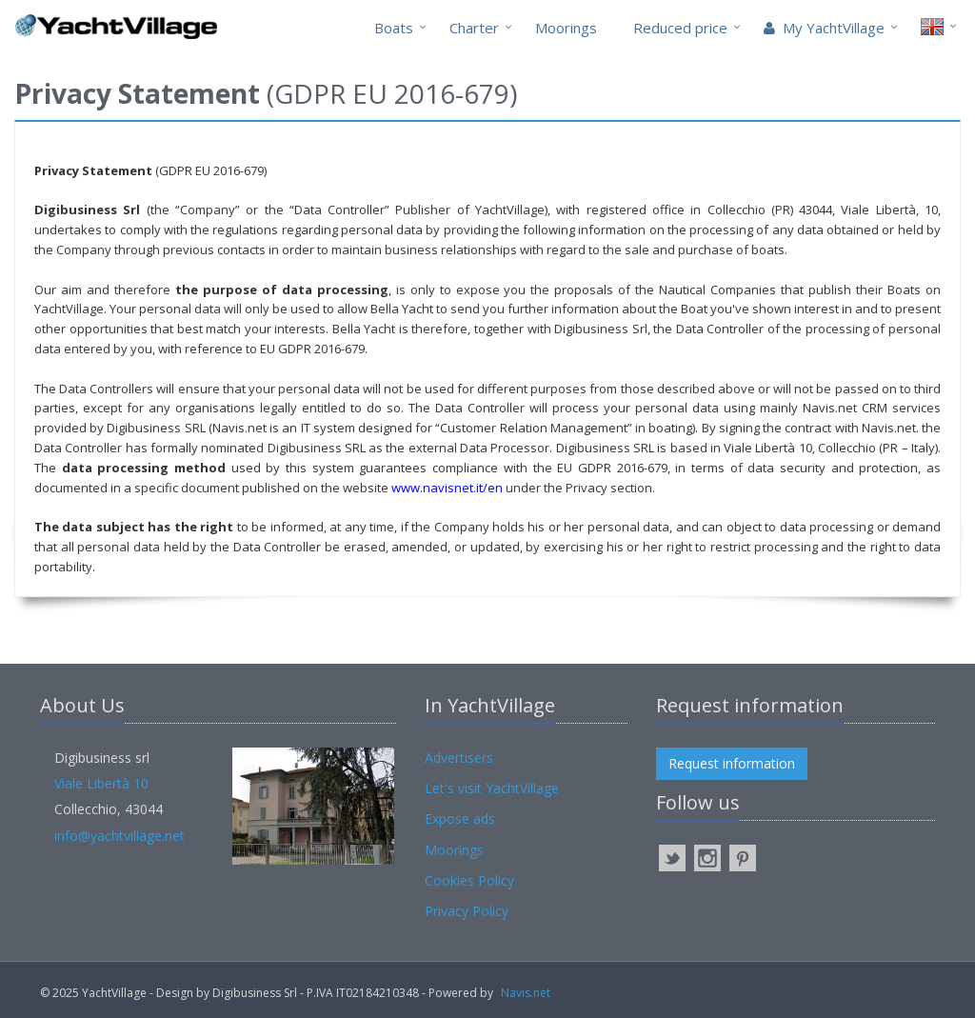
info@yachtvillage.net (119, 836)
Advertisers (459, 758)
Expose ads (460, 818)
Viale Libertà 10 (101, 783)
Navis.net (525, 993)
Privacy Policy (466, 911)
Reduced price (680, 27)
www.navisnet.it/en (447, 487)
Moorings (566, 27)
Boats (393, 27)
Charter (474, 27)
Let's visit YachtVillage (492, 788)
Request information (731, 763)
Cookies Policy (469, 880)
